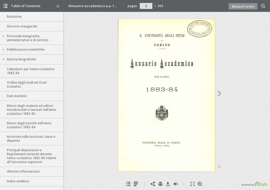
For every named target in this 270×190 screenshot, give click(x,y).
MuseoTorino (243, 6)
